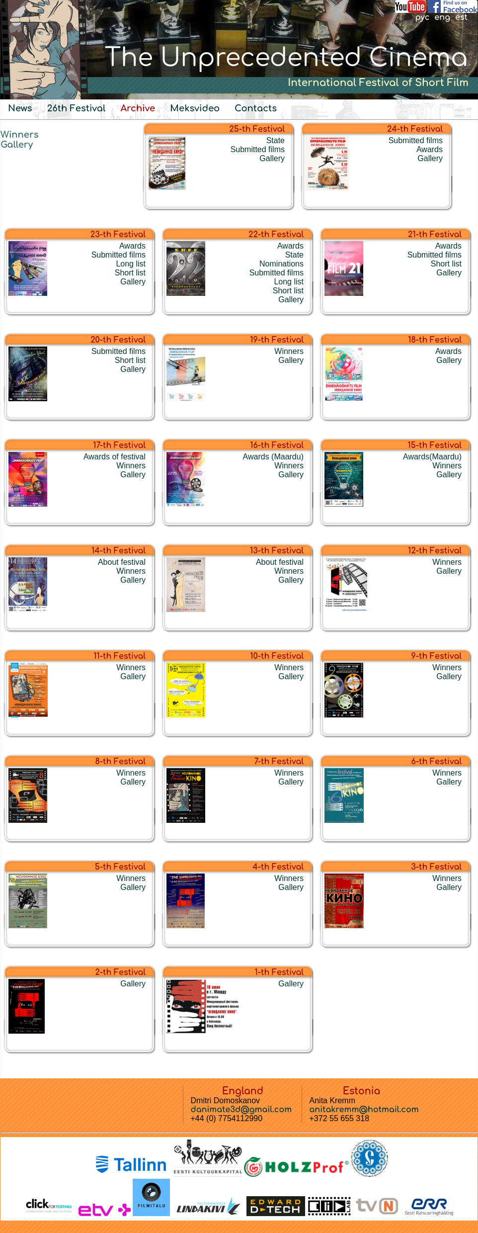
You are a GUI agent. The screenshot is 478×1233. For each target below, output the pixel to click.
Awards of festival (114, 456)
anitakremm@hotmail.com (364, 1109)
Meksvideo (195, 108)
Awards (429, 149)
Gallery (16, 145)
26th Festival (76, 108)
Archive (137, 108)
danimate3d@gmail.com (241, 1109)
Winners (19, 135)
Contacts (256, 108)
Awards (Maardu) (273, 456)
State (275, 140)
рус (422, 17)
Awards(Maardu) (432, 456)
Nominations (281, 264)
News (20, 108)
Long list (131, 264)
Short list (130, 272)
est (461, 17)
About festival (122, 562)
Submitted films (258, 149)
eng (442, 17)
